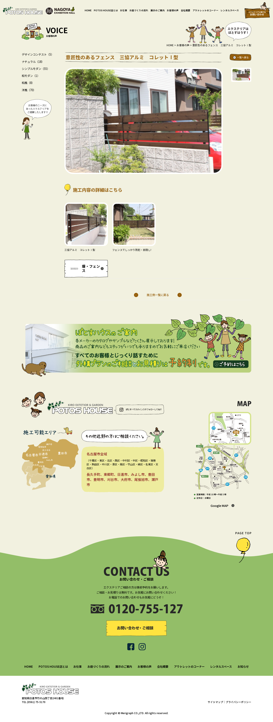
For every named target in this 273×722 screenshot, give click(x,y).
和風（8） (28, 83)
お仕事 (123, 10)
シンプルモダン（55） (36, 69)
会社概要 (185, 10)
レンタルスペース (230, 10)
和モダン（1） (31, 76)
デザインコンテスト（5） (38, 54)
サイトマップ (215, 702)
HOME (88, 10)
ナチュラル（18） (33, 62)
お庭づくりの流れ (138, 10)
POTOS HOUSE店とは (106, 10)
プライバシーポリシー (238, 702)
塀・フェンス (91, 268)
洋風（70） (29, 90)
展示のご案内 (158, 10)
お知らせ (243, 666)
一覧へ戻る (243, 57)
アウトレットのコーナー (205, 10)
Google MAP (219, 505)
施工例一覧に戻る (158, 295)
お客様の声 (173, 10)
